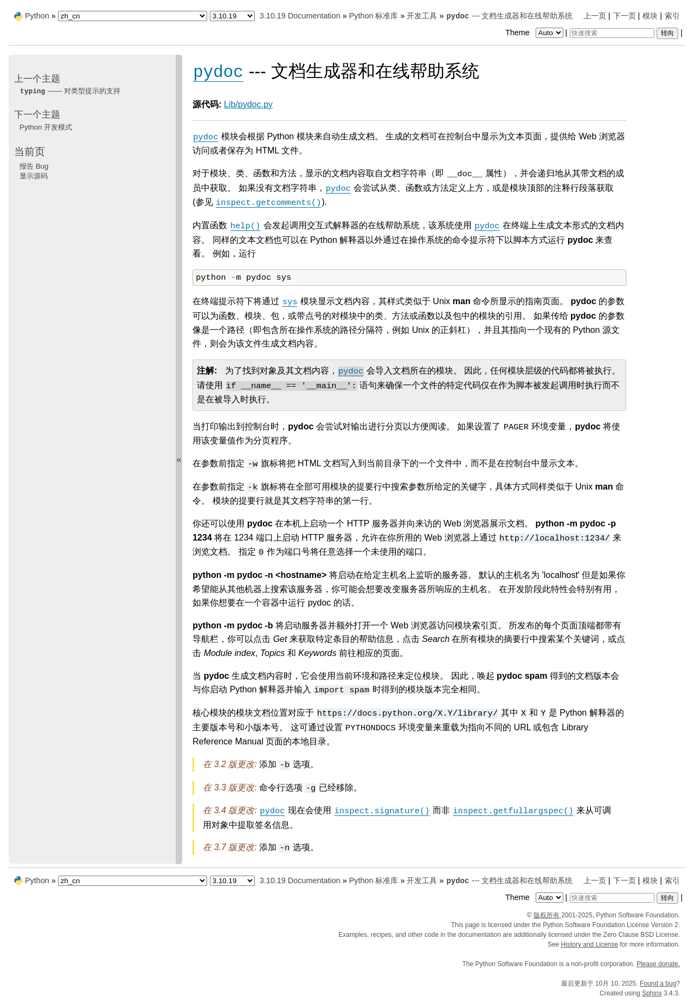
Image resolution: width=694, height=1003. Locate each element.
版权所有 (547, 915)
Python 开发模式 (46, 127)
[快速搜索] (612, 33)
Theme (535, 32)
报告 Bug (34, 166)
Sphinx (652, 993)
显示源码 (34, 176)
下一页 (624, 15)
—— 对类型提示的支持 (70, 91)
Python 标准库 (374, 15)
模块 (650, 15)
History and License (589, 944)
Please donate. (658, 964)
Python (37, 15)
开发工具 (422, 15)
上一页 (594, 15)
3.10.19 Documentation (300, 15)
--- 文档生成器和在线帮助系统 (509, 15)
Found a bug (658, 983)
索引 (672, 15)
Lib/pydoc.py (248, 104)
